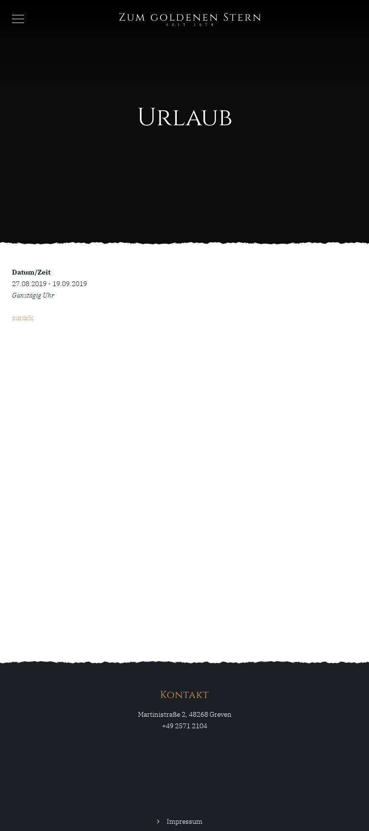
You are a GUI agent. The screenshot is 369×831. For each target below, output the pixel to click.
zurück (22, 317)
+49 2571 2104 (184, 726)
